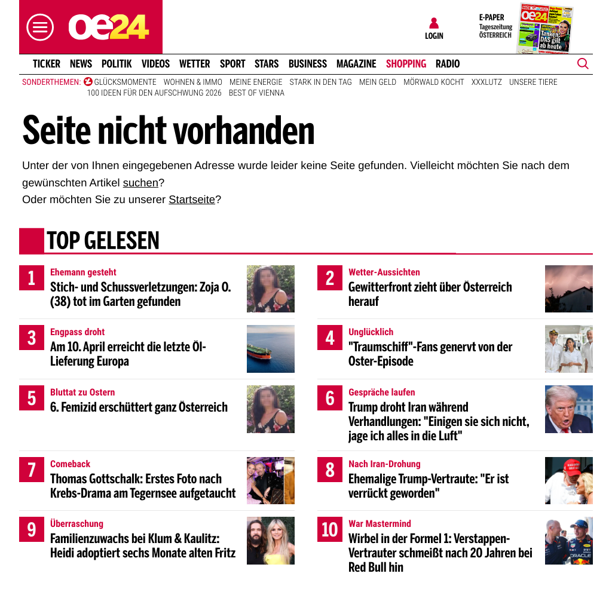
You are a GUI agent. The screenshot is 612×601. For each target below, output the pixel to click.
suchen (140, 182)
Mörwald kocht (433, 82)
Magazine (356, 64)
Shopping (406, 64)
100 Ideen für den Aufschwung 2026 (154, 93)
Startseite (192, 199)
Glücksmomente (125, 82)
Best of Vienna (256, 93)
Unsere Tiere (533, 82)
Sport (233, 64)
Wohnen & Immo (193, 82)
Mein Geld (377, 82)
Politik (117, 64)
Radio (448, 64)
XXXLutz (487, 82)
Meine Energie (256, 82)
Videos (156, 64)
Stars (267, 64)
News (81, 64)
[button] (37, 27)
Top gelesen (103, 242)
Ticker (46, 64)
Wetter (194, 64)
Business (308, 64)
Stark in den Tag (320, 82)
